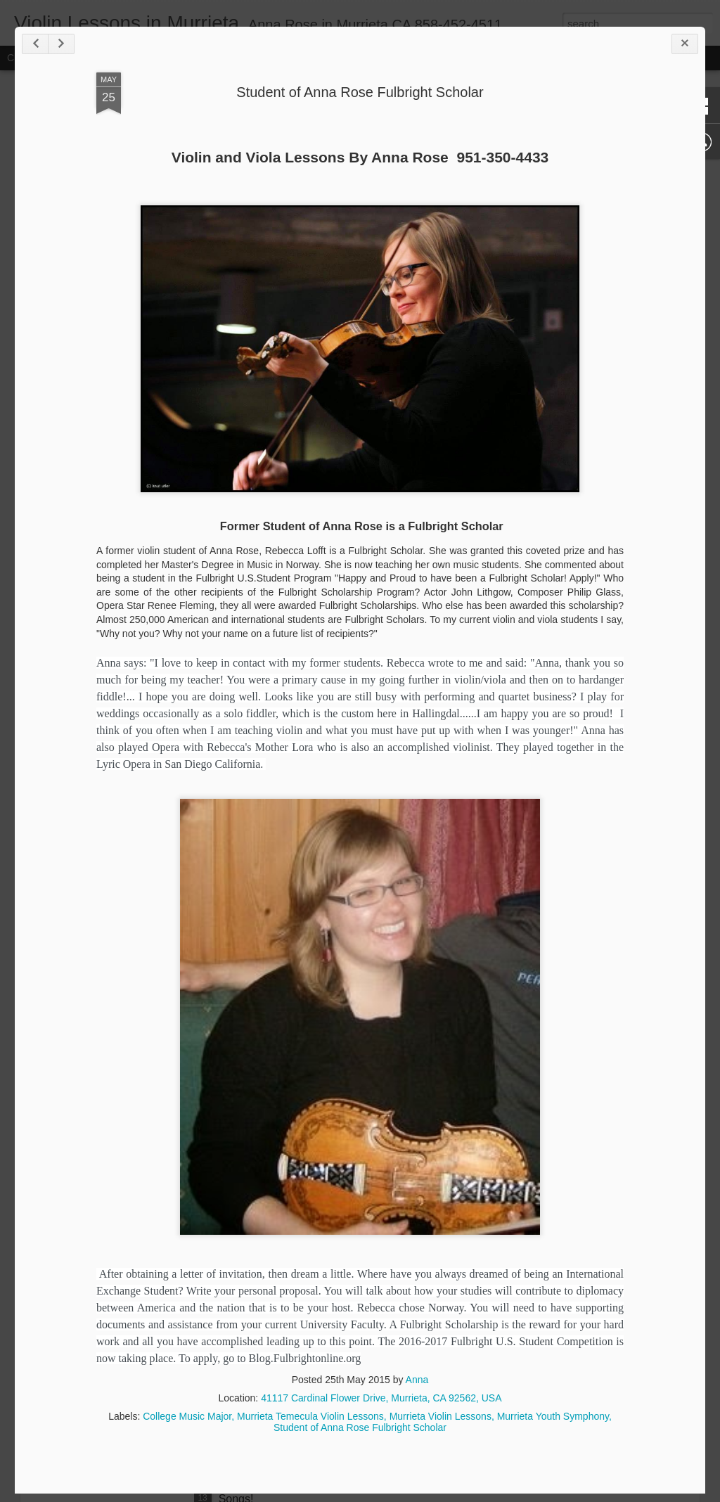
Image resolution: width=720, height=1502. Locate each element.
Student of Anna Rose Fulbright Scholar (359, 92)
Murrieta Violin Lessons (440, 1416)
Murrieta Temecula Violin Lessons (310, 1416)
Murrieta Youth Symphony (553, 1416)
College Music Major (187, 1416)
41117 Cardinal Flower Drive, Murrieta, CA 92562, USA (381, 1398)
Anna (417, 1379)
